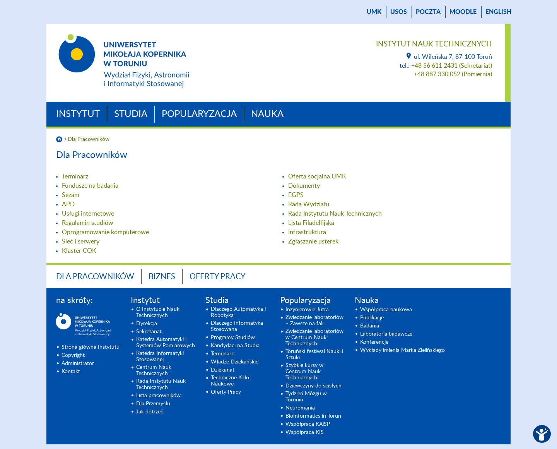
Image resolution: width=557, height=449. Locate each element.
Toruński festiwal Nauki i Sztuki (314, 354)
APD (68, 204)
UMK (374, 12)
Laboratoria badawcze (386, 334)
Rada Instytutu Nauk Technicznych (335, 214)
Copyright (73, 355)
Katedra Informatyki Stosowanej (160, 356)
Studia (130, 114)
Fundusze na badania (90, 186)
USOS (398, 12)
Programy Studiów (233, 337)
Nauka (267, 114)
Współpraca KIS (304, 432)
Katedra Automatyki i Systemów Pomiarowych (165, 342)
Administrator (78, 363)
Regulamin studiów (87, 223)
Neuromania (300, 408)
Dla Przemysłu (153, 403)
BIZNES (162, 277)
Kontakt (71, 371)
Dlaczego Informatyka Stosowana (237, 326)
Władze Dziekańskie (234, 362)
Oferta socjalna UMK (317, 176)
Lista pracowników (158, 395)
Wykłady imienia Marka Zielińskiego (402, 350)
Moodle (463, 12)
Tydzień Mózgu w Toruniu (306, 397)
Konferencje (374, 342)
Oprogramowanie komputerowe (105, 232)
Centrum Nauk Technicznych (153, 370)
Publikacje (372, 317)
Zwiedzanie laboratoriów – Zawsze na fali (314, 320)
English (498, 12)
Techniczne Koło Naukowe (230, 381)
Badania (369, 326)
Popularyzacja (199, 114)
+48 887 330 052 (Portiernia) (453, 74)
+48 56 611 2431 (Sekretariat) (451, 66)
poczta (428, 12)
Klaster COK (79, 251)
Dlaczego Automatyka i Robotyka (238, 312)
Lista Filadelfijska (311, 223)
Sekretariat (149, 331)
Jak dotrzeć (149, 412)
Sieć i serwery (80, 241)
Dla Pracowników (88, 139)
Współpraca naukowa (386, 309)
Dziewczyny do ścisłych (313, 386)
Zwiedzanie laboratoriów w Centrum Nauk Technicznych (314, 337)
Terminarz (75, 176)
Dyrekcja (146, 323)
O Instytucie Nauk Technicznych (157, 312)
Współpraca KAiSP (307, 424)
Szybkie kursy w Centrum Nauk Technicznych (304, 371)
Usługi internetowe (88, 214)
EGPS (296, 195)
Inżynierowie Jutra (307, 309)
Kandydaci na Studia (235, 345)
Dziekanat (222, 370)
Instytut (78, 114)
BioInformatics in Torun (313, 416)
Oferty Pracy (217, 277)
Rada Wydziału (308, 204)
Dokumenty (304, 186)
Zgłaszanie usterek (313, 241)
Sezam (70, 195)
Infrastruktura (307, 232)
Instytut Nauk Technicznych (434, 44)
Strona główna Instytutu (91, 347)
